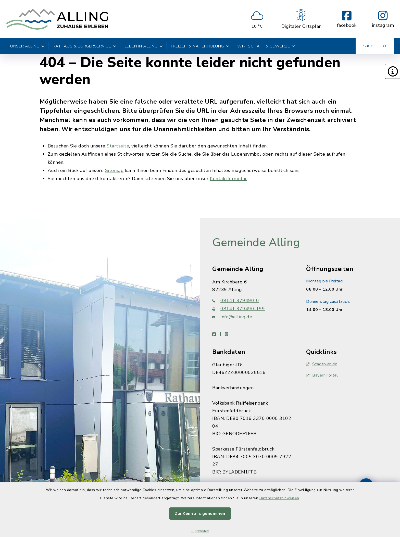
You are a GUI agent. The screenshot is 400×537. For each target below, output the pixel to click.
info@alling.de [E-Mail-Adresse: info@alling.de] (232, 317)
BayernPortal (322, 375)
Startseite (118, 146)
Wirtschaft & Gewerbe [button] (266, 46)
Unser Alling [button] (27, 46)
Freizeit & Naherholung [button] (200, 46)
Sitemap (114, 170)
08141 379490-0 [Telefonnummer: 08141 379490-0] (235, 300)
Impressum (200, 530)
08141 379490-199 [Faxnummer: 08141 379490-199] (238, 309)
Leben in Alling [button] (143, 46)
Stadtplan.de (321, 364)
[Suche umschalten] (375, 46)
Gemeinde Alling (256, 242)
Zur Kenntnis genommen (200, 513)
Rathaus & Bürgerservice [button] (84, 46)
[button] (392, 71)
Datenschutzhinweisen (279, 498)
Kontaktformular (228, 179)
